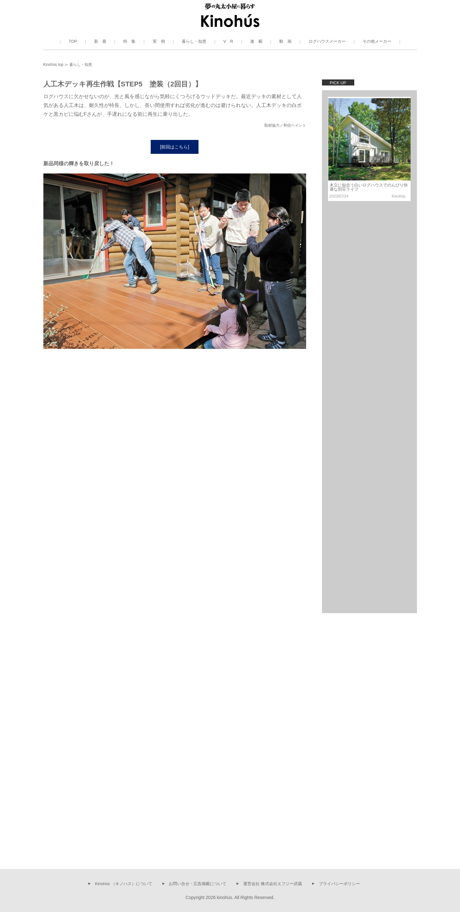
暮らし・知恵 (194, 41)
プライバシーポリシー (339, 883)
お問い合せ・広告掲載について (197, 883)
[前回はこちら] (174, 147)
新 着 (100, 41)
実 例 (159, 41)
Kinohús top (53, 64)
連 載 (256, 41)
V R (228, 41)
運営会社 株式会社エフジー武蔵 (272, 883)
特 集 (129, 41)
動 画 (285, 41)
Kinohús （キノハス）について (123, 883)
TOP (73, 41)
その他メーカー (376, 41)
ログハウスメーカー (327, 41)
